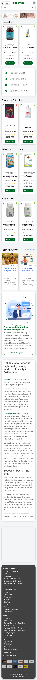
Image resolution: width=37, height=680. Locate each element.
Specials (7, 600)
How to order (8, 612)
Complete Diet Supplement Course (10, 45)
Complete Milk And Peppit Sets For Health (28, 173)
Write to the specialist (18, 353)
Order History (8, 644)
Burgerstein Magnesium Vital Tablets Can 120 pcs (28, 225)
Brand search (8, 597)
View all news (30, 250)
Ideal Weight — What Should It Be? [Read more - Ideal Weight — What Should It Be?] (28, 269)
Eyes (28, 44)
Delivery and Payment (11, 610)
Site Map (7, 602)
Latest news (8, 595)
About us (7, 592)
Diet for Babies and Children (10, 173)
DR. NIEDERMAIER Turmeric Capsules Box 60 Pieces (10, 48)
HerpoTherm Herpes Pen (10, 126)
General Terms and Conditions (14, 623)
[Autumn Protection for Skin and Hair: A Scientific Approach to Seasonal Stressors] (10, 259)
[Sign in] (2, 3)
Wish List (7, 647)
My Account (8, 642)
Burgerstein (10, 221)
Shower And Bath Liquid (12, 581)
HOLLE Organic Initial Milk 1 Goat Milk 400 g (28, 176)
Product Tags (8, 586)
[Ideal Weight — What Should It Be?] (28, 259)
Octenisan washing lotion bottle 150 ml (28, 126)
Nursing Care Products (12, 579)
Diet (5, 574)
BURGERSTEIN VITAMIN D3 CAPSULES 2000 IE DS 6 (10, 225)
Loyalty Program (9, 633)
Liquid (28, 123)
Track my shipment (10, 649)
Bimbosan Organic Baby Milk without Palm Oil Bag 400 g (10, 177)
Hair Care (7, 576)
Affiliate (6, 607)
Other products (10, 123)
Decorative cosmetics (11, 571)
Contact (6, 605)
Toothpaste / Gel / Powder (13, 584)
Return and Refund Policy (13, 628)
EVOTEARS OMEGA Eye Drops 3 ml (28, 48)
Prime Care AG (18, 677)
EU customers (9, 636)
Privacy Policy (9, 626)
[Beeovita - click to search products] (32, 7)
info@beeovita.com (11, 656)
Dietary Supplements (28, 221)
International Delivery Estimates (15, 631)
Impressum (8, 621)
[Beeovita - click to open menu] (34, 3)
